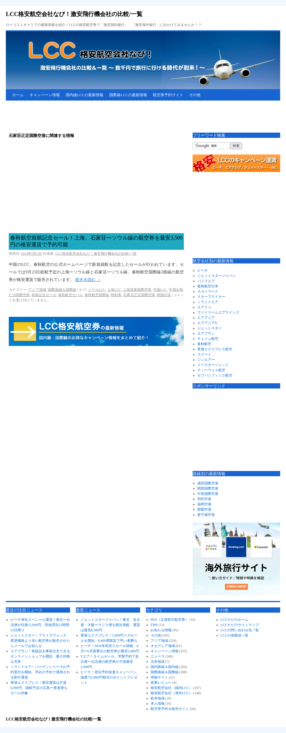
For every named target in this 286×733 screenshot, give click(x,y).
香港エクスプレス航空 (214, 349)
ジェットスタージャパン (216, 276)
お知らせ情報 (161, 630)
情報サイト (159, 677)
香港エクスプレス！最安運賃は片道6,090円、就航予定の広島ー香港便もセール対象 (39, 688)
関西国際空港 (207, 488)
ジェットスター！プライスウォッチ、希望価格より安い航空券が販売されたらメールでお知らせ (40, 640)
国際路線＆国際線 (62, 290)
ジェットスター (209, 328)
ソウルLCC (96, 290)
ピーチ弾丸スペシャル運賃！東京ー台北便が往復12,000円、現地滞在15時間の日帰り (40, 625)
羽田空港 (204, 499)
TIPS (154, 625)
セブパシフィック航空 (214, 375)
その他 (194, 95)
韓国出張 (164, 295)
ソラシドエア (207, 302)
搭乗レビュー (161, 683)
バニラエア (206, 281)
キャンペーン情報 (44, 95)
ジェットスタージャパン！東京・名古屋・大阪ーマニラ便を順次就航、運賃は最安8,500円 (110, 625)
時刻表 (116, 295)
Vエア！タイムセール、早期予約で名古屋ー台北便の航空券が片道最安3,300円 (110, 661)
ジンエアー (206, 360)
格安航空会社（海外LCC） (171, 693)
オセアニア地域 (163, 646)
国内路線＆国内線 (165, 667)
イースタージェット (213, 365)
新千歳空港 (206, 515)
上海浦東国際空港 (137, 290)
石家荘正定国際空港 (139, 295)
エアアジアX (207, 323)
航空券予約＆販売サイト (170, 709)
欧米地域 (158, 698)
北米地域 (158, 662)
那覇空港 (204, 509)
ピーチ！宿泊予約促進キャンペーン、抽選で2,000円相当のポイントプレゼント (110, 677)
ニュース (158, 656)
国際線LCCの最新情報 (128, 95)
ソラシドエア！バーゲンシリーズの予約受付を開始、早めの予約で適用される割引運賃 (40, 672)
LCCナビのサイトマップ (240, 625)
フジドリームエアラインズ (218, 312)
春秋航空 (204, 344)
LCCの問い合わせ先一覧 (240, 630)
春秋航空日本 (207, 286)
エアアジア (206, 318)
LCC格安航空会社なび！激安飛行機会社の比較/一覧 (74, 14)
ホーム (18, 95)
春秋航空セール (70, 295)
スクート (204, 354)
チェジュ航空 (207, 339)
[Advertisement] (112, 116)
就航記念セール (44, 295)
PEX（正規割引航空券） (170, 620)
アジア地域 (37, 290)
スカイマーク (207, 291)
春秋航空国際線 (97, 295)
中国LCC (160, 290)
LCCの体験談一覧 (234, 635)
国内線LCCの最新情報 (84, 95)
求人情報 (158, 704)
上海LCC (114, 290)
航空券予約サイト (168, 95)
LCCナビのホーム (234, 620)
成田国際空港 (207, 483)
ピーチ (202, 270)
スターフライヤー (211, 297)
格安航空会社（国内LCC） (171, 688)
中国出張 (176, 290)
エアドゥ (204, 307)
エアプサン (206, 333)
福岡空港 (204, 504)
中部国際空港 (207, 494)
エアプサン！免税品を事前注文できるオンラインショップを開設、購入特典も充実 (40, 656)
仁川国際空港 (19, 295)
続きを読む (88, 279)
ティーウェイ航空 (211, 370)
